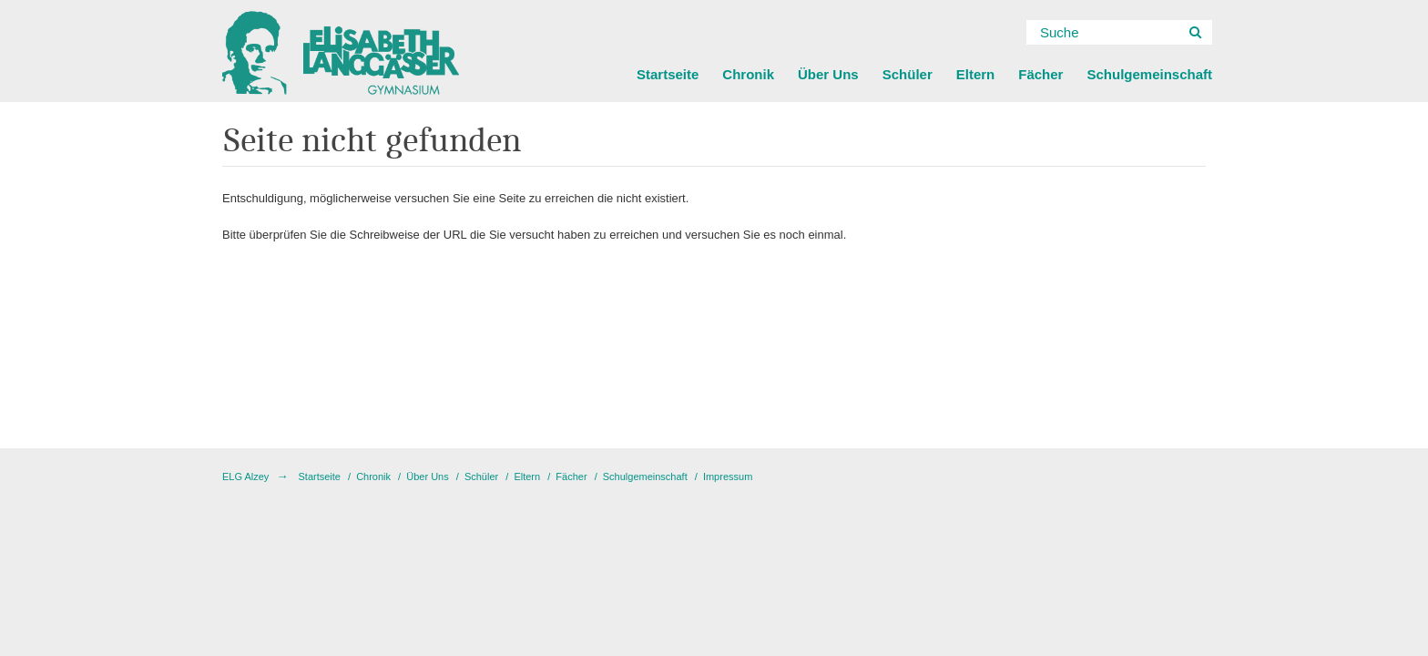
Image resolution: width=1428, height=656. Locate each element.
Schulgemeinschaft (1149, 74)
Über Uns (828, 74)
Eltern (975, 74)
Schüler (907, 74)
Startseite (668, 74)
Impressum (727, 476)
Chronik (748, 74)
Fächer (1040, 74)
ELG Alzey (245, 476)
